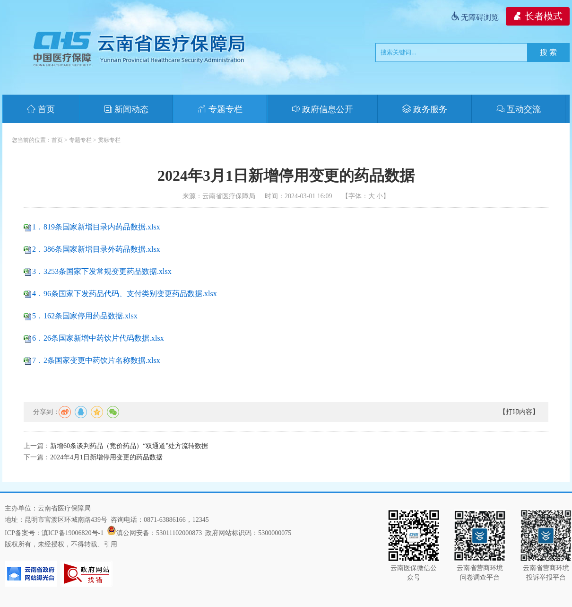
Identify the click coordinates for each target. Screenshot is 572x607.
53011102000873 (179, 533)
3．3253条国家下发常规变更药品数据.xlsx (102, 271)
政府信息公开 (323, 109)
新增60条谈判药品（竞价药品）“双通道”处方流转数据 (129, 445)
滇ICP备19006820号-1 (73, 533)
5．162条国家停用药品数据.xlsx (85, 316)
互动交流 (518, 109)
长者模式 (538, 16)
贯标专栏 (109, 140)
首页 (41, 109)
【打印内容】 (519, 411)
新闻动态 (126, 109)
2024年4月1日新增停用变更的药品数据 (106, 457)
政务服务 (424, 109)
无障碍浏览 (475, 17)
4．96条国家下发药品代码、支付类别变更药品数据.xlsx (124, 294)
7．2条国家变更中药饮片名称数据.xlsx (96, 360)
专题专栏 (220, 109)
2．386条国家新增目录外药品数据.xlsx (96, 249)
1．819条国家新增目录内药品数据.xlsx (96, 227)
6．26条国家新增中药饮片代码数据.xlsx (98, 338)
